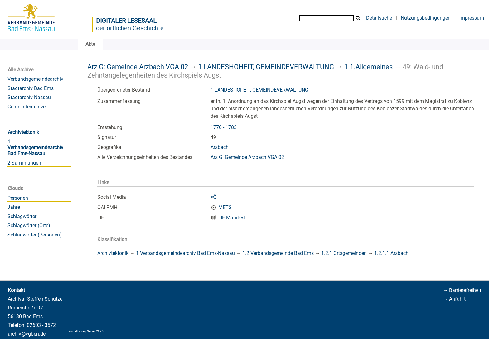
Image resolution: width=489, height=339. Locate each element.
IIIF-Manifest (232, 218)
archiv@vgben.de (27, 334)
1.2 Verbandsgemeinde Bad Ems (278, 253)
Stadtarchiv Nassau (29, 97)
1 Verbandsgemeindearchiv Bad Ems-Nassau (35, 147)
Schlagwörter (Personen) (34, 235)
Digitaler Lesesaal (126, 20)
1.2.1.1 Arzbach (391, 253)
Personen (17, 198)
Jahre (13, 207)
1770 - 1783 (224, 127)
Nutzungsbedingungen (426, 18)
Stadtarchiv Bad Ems (30, 88)
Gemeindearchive (26, 107)
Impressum (471, 18)
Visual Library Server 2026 (86, 331)
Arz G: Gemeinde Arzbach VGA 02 (137, 67)
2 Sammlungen (24, 163)
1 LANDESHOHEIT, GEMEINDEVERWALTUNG (266, 67)
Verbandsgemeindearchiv (35, 79)
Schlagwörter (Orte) (28, 225)
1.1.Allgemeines (368, 67)
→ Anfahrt (454, 299)
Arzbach (220, 147)
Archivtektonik (23, 132)
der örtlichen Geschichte (130, 28)
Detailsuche (379, 18)
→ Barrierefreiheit (462, 290)
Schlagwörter (21, 216)
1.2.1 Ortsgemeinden (344, 253)
